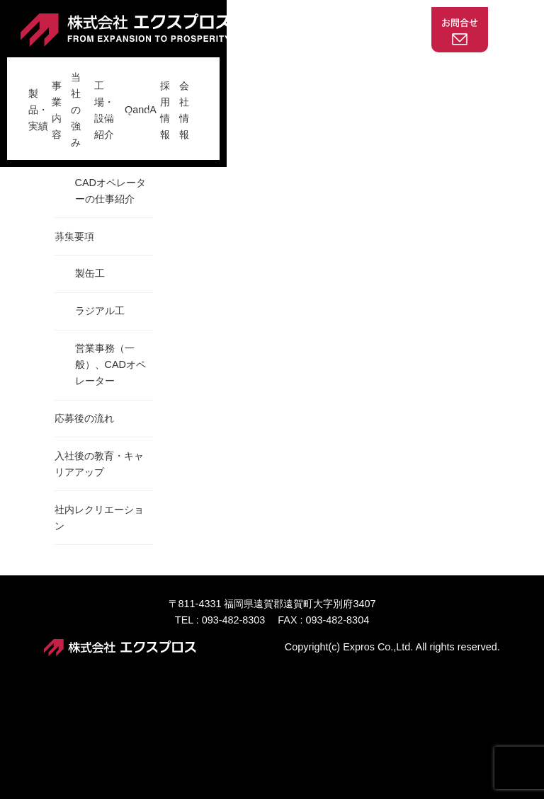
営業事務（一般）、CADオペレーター (110, 476)
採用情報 (408, 70)
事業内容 (142, 70)
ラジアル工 (100, 422)
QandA (353, 70)
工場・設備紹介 (284, 70)
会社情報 (466, 70)
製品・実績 (79, 70)
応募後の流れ (84, 530)
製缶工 (90, 385)
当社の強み (206, 70)
